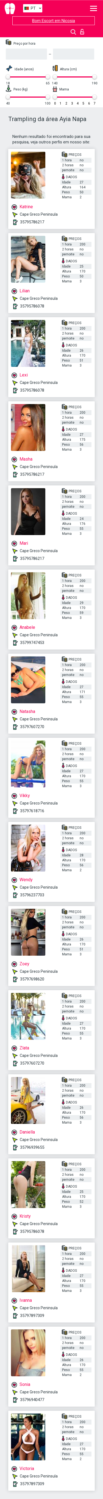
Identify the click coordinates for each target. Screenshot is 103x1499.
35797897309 (32, 1315)
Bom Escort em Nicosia (53, 20)
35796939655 (32, 1147)
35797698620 (32, 979)
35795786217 (32, 222)
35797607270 (32, 726)
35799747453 (32, 642)
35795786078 (32, 306)
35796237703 (32, 895)
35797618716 (32, 810)
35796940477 (32, 1399)
